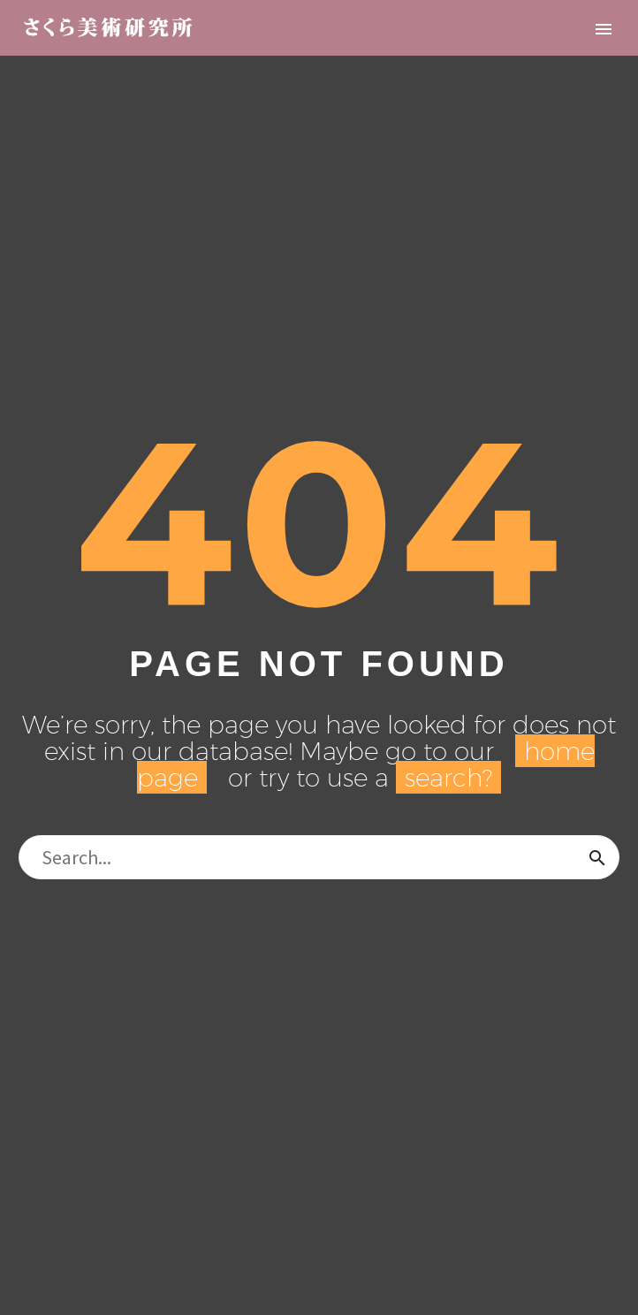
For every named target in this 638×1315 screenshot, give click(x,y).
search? (448, 777)
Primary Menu (603, 29)
